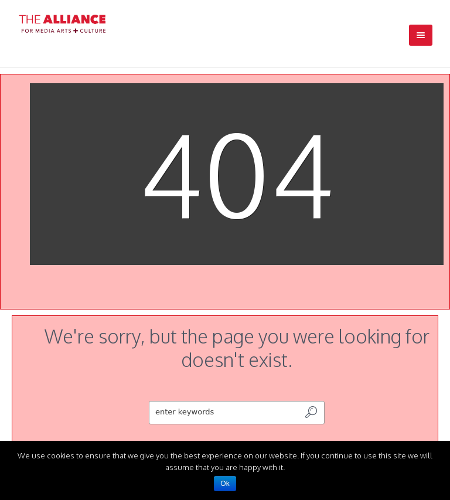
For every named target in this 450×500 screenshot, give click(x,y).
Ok (224, 483)
